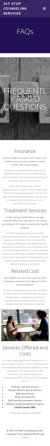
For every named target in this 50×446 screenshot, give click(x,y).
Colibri (25, 437)
